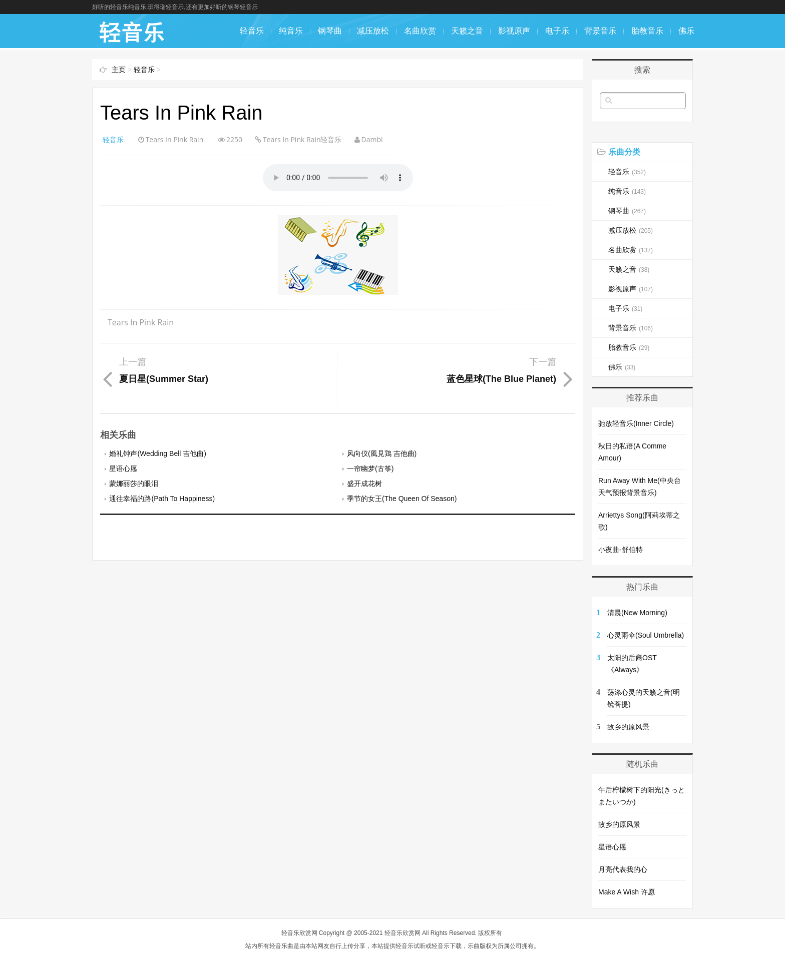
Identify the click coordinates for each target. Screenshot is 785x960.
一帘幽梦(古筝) (370, 468)
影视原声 (514, 31)
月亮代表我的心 (622, 869)
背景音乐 (600, 31)
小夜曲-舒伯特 (620, 550)
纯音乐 (291, 31)
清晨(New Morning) (637, 613)
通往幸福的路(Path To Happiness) (162, 499)
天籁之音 (467, 31)
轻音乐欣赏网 (299, 932)
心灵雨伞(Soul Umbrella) (645, 635)
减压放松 (373, 31)
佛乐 (686, 31)
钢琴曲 (330, 31)
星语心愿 (123, 468)
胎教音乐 (647, 31)
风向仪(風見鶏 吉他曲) (382, 453)
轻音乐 (252, 31)
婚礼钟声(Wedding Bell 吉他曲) (157, 453)
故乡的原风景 (628, 727)
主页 (119, 70)
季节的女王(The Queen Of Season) (402, 499)
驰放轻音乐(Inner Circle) (636, 423)
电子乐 (557, 31)
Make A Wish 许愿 (626, 892)
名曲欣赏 (420, 31)
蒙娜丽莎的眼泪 (133, 483)
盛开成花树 (364, 483)
